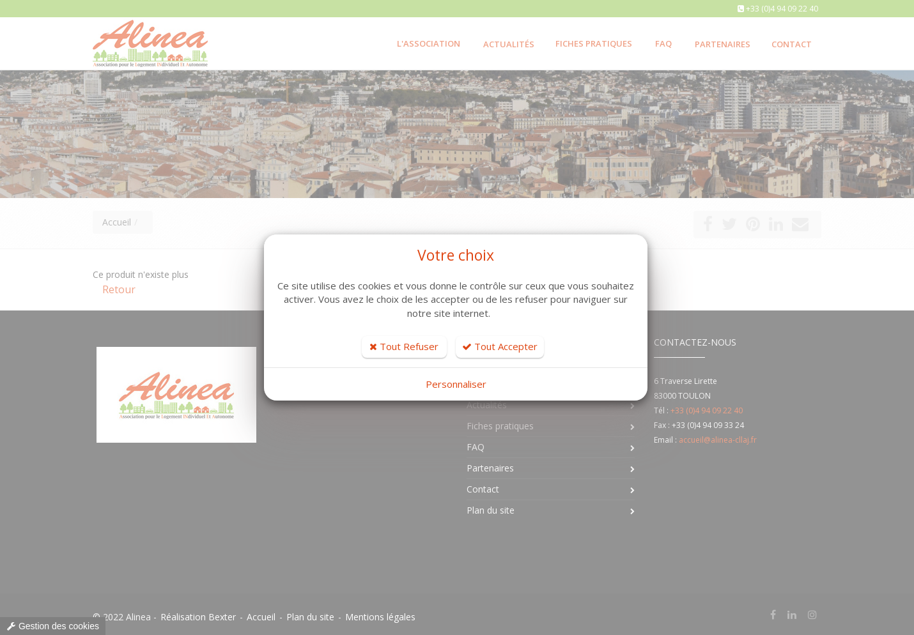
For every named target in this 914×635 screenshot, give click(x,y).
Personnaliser (456, 384)
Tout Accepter (500, 346)
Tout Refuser (403, 346)
